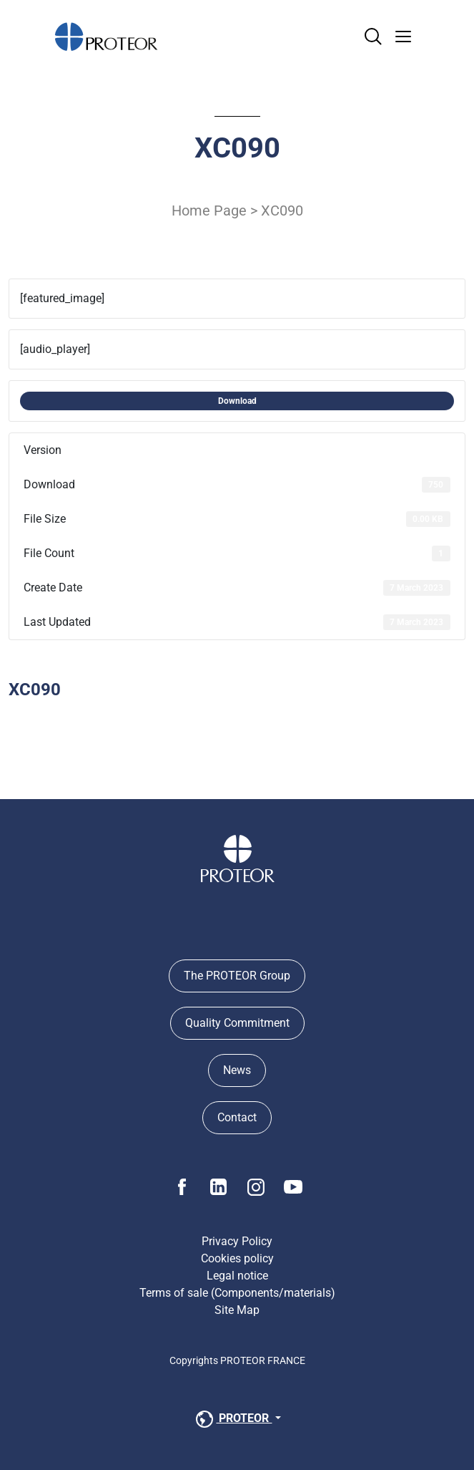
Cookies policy (237, 1258)
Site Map (237, 1310)
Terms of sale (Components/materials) (237, 1293)
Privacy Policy (237, 1241)
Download (237, 401)
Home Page (209, 210)
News (237, 1070)
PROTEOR (232, 1419)
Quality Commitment (237, 1023)
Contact (237, 1117)
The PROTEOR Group (237, 975)
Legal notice (237, 1275)
